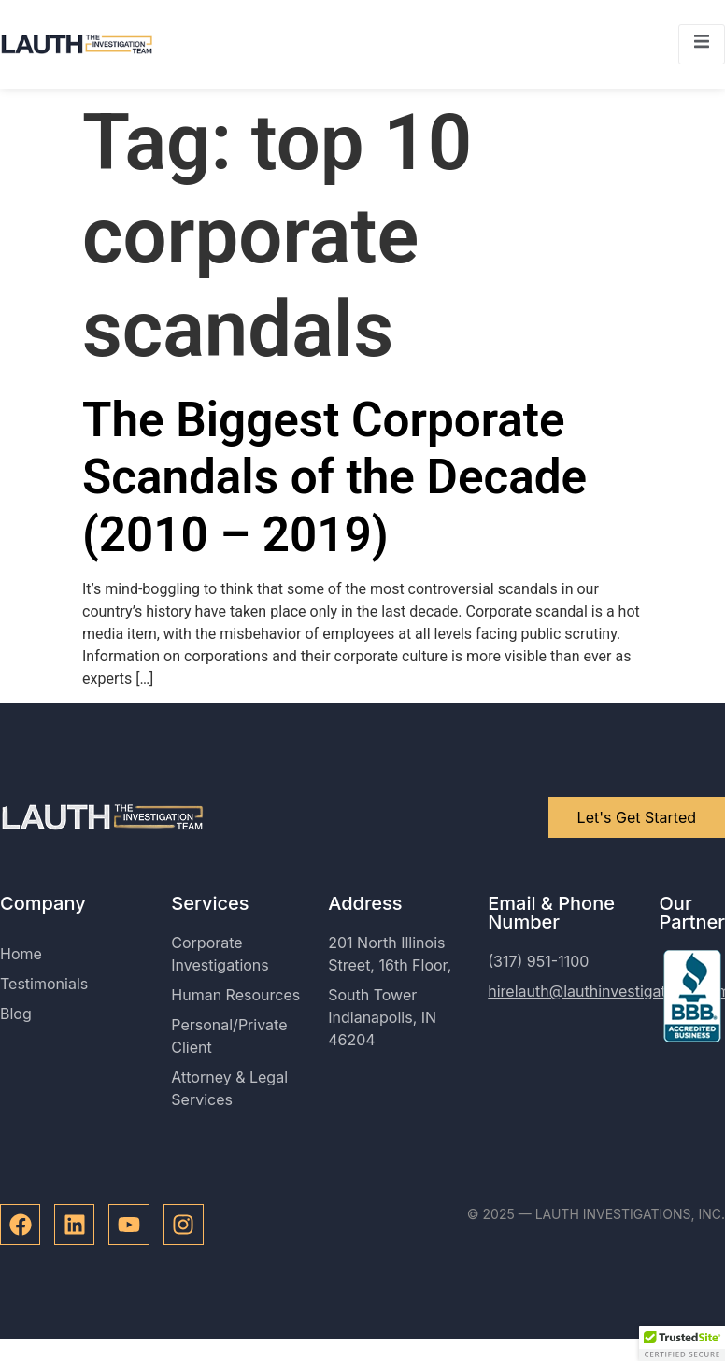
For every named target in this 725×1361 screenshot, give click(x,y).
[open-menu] (701, 44)
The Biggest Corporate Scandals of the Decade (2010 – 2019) (334, 477)
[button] (682, 1343)
